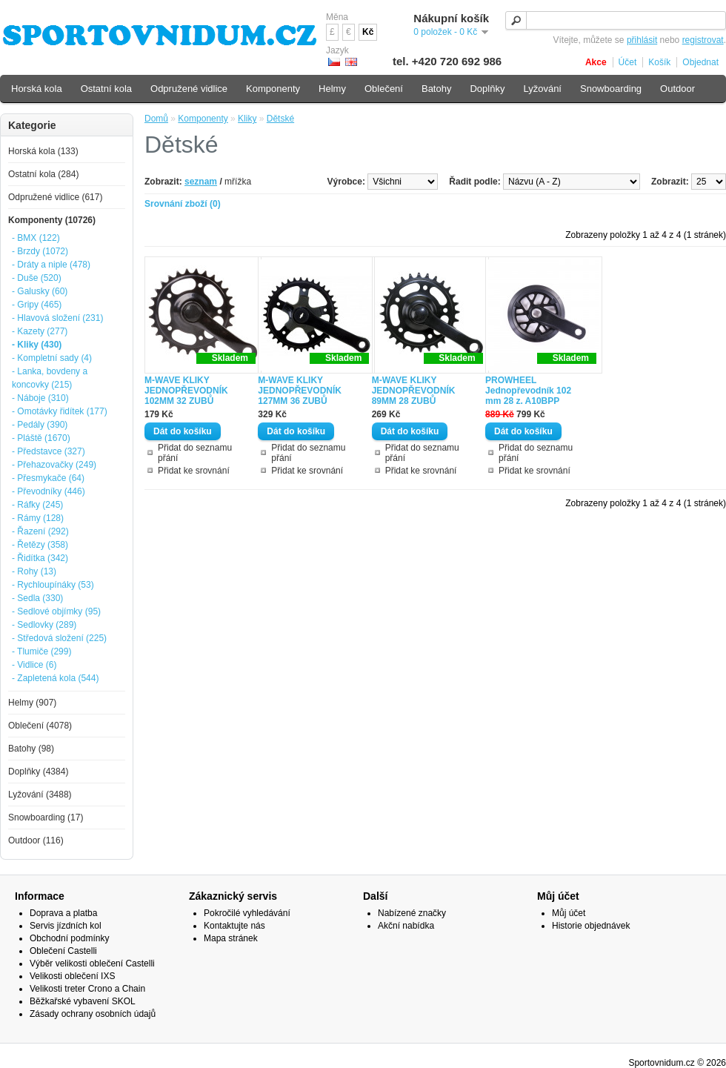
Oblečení (383, 88)
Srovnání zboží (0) (182, 204)
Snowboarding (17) (45, 817)
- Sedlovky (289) (44, 625)
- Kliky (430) (36, 344)
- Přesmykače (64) (48, 478)
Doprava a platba (63, 913)
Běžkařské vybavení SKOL (83, 1001)
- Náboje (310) (40, 398)
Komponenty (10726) (52, 220)
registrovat (703, 40)
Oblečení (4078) (40, 725)
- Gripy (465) (36, 304)
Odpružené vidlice (188, 88)
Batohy (436, 88)
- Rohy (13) (34, 571)
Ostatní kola (106, 88)
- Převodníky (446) (48, 491)
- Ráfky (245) (37, 505)
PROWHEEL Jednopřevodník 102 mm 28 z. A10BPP (528, 390)
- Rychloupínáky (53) (53, 585)
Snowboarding (611, 88)
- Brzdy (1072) (40, 251)
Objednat (700, 62)
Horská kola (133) (43, 151)
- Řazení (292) (40, 531)
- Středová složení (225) (59, 638)
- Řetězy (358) (40, 545)
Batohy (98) (31, 748)
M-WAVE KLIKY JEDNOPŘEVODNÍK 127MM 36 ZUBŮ (300, 390)
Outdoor (677, 88)
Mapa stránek (231, 938)
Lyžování (542, 88)
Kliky (247, 118)
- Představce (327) (48, 451)
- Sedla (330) (37, 598)
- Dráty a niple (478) (51, 264)
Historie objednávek (591, 926)
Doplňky (487, 88)
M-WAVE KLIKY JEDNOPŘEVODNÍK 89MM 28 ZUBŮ (414, 390)
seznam (200, 181)
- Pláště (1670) (41, 438)
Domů (156, 118)
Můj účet (568, 913)
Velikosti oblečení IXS (72, 976)
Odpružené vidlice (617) (55, 197)
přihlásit (642, 40)
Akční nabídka (406, 926)
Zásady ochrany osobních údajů (93, 1014)
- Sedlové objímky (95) (56, 611)
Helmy (332, 88)
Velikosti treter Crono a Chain (87, 989)
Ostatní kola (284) (43, 174)
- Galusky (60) (39, 291)
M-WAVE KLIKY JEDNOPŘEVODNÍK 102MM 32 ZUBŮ (186, 390)
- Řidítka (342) (40, 558)
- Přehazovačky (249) (54, 465)
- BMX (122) (36, 238)
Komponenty (202, 118)
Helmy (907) (32, 702)
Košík (659, 62)
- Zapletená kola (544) (55, 678)
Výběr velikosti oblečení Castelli (92, 963)
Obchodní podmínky (69, 938)
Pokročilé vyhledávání (247, 913)
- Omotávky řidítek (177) (59, 411)
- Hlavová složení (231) (57, 318)
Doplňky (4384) (38, 771)
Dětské (280, 118)
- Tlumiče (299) (41, 651)
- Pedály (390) (39, 424)
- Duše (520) (36, 278)
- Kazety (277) (39, 331)
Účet (628, 62)
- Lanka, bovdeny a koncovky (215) (49, 378)
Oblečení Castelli (63, 951)
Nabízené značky (412, 913)
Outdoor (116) (36, 840)
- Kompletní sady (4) (52, 358)
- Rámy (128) (38, 518)
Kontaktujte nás (234, 926)
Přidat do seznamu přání (195, 452)
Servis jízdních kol (65, 926)
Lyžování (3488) (40, 794)
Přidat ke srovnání (194, 470)
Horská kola (36, 88)
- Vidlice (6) (34, 665)
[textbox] (615, 20)
